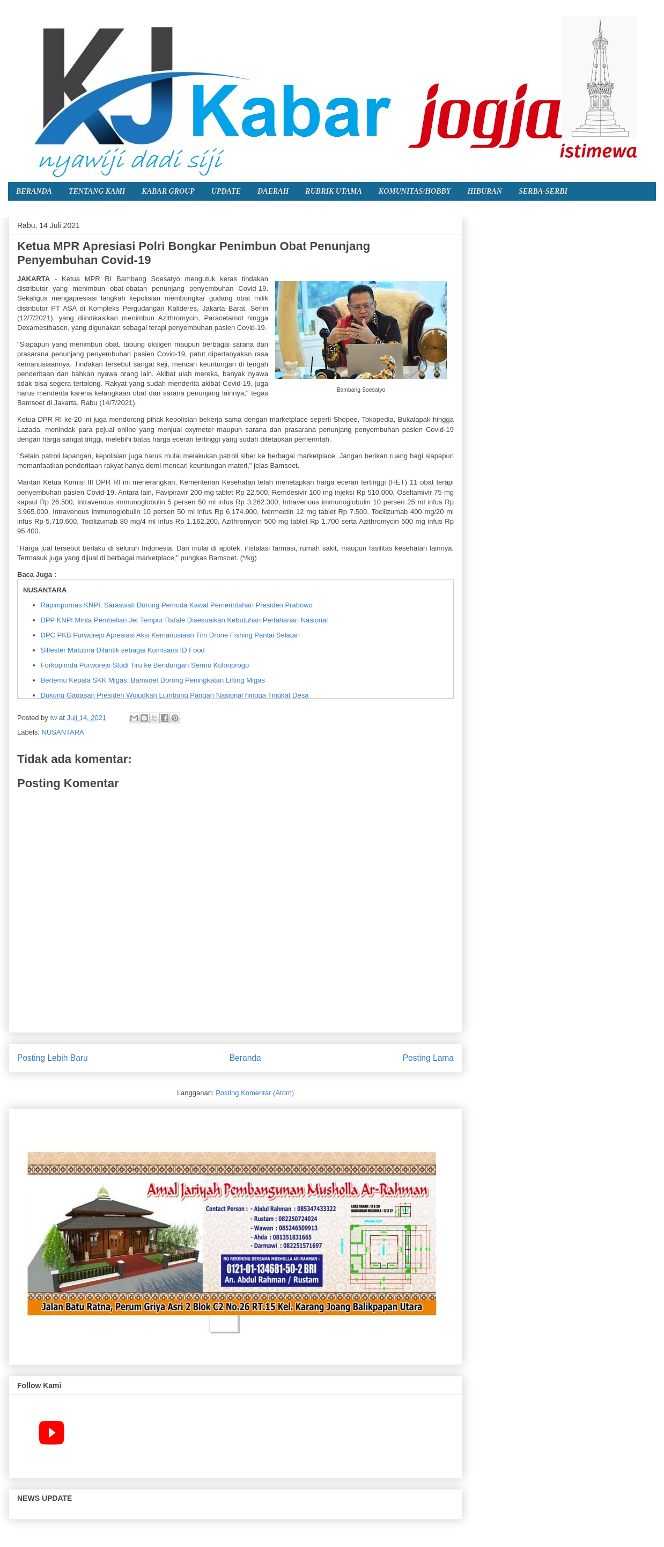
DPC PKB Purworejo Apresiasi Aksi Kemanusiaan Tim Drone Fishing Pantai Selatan (170, 635)
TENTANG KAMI (97, 191)
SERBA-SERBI (543, 191)
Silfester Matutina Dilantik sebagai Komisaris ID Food (123, 650)
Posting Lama (428, 1057)
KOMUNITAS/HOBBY (415, 191)
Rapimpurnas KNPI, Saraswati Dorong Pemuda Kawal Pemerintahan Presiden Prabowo (177, 605)
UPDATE (226, 191)
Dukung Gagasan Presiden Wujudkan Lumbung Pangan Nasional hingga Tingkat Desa (175, 695)
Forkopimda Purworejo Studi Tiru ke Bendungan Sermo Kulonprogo (145, 665)
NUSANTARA (63, 732)
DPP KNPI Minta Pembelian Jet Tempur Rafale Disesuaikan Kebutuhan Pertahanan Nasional (184, 620)
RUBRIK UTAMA (333, 191)
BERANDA (34, 191)
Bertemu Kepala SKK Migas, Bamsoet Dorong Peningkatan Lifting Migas (153, 680)
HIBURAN (484, 191)
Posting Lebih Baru (52, 1057)
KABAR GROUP (168, 191)
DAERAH (273, 191)
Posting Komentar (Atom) (255, 1093)
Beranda (245, 1057)
